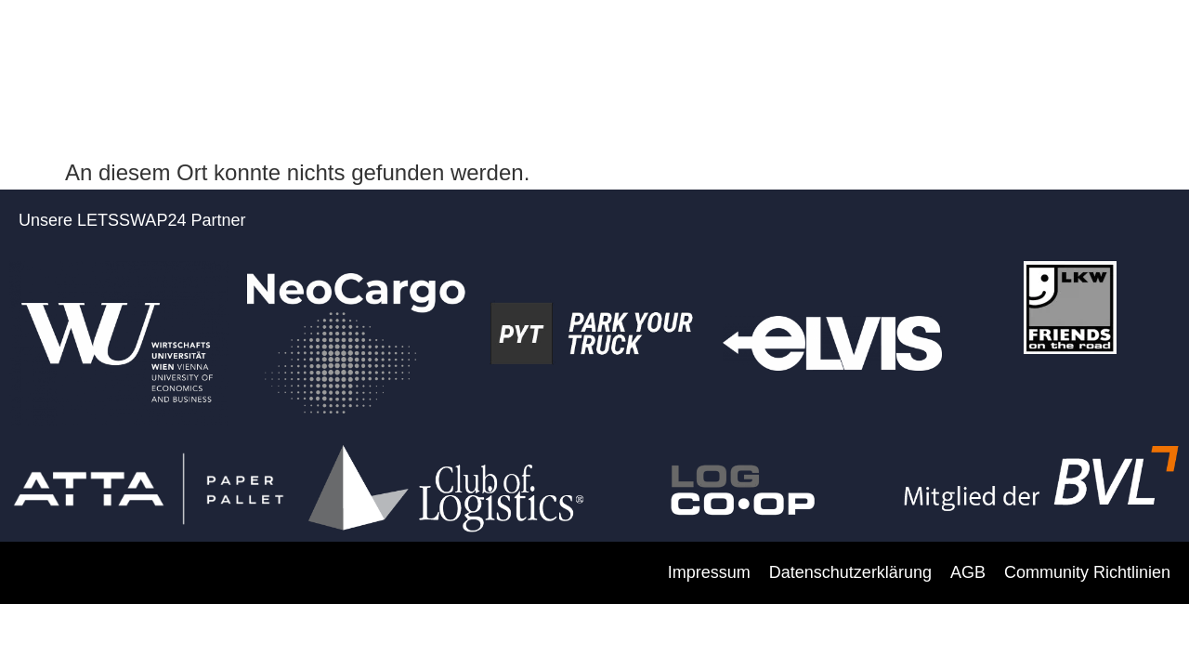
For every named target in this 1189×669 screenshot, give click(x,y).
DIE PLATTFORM (974, 49)
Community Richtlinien (1087, 572)
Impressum (709, 572)
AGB (968, 572)
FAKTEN (660, 49)
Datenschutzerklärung (850, 572)
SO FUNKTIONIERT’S (802, 49)
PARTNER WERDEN (523, 49)
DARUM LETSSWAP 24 (334, 49)
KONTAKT (1107, 49)
